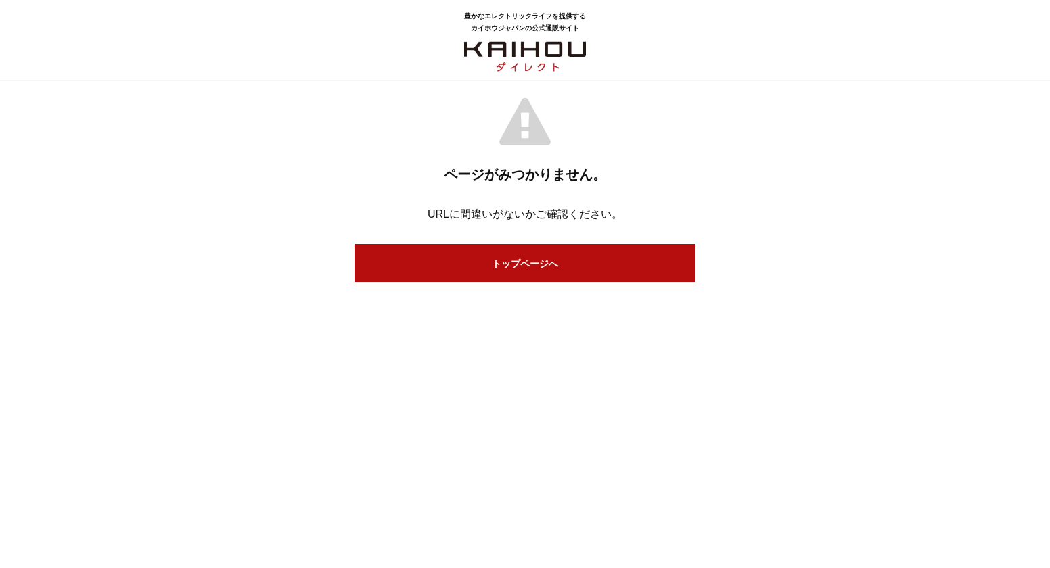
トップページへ (525, 263)
